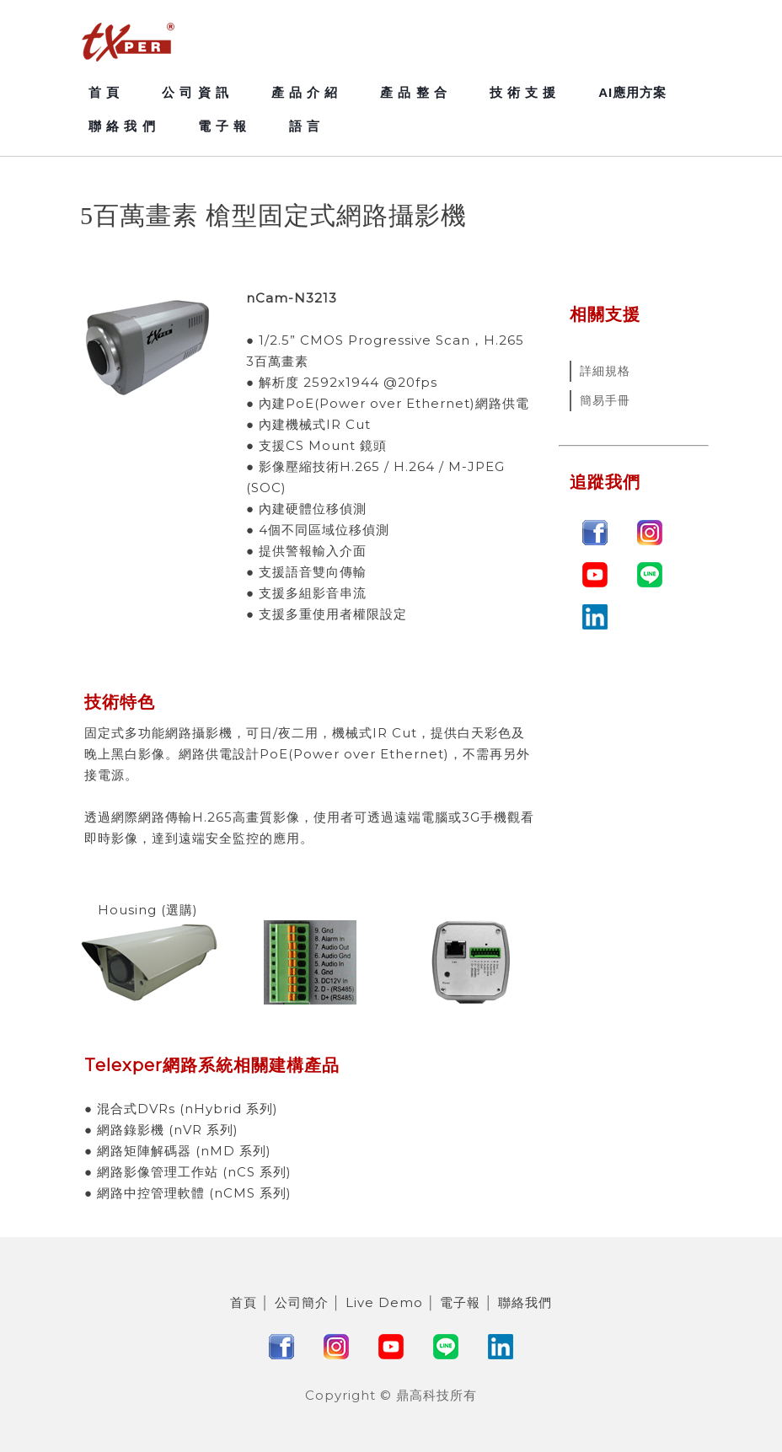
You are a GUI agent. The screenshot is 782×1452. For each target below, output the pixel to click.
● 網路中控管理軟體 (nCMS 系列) (188, 1193)
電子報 (460, 1302)
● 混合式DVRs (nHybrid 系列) (181, 1109)
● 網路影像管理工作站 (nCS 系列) (188, 1172)
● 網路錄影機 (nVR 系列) (161, 1130)
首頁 (243, 1302)
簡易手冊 (605, 400)
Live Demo (384, 1302)
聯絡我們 (525, 1302)
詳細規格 (605, 370)
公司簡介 (302, 1302)
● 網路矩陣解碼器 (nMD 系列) (177, 1151)
